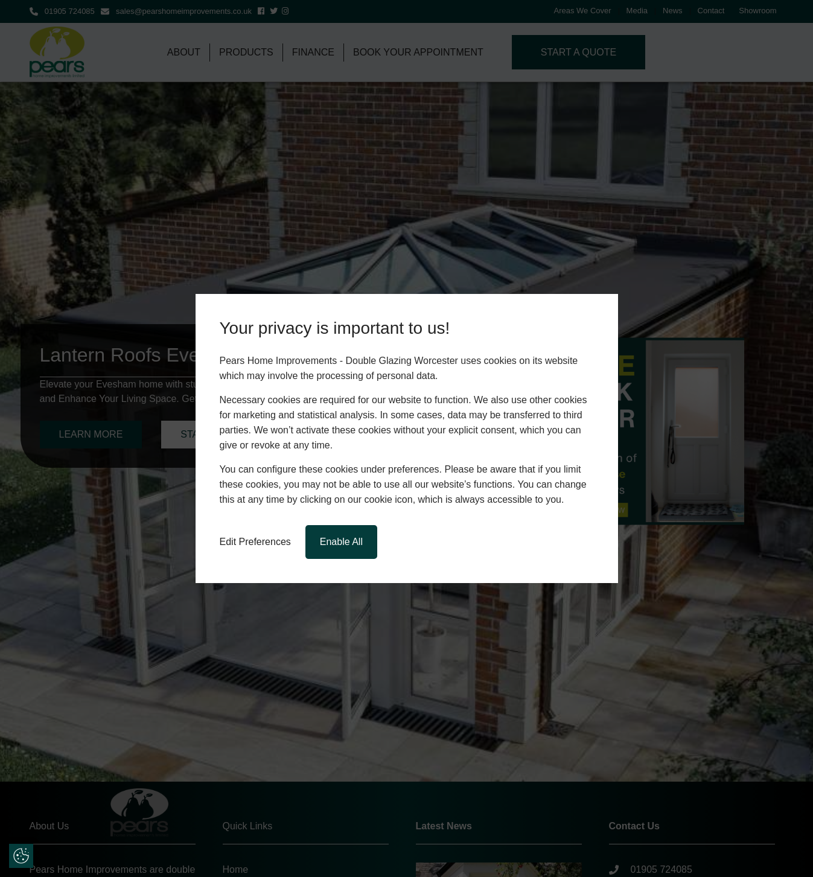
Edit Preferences (255, 542)
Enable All (341, 542)
